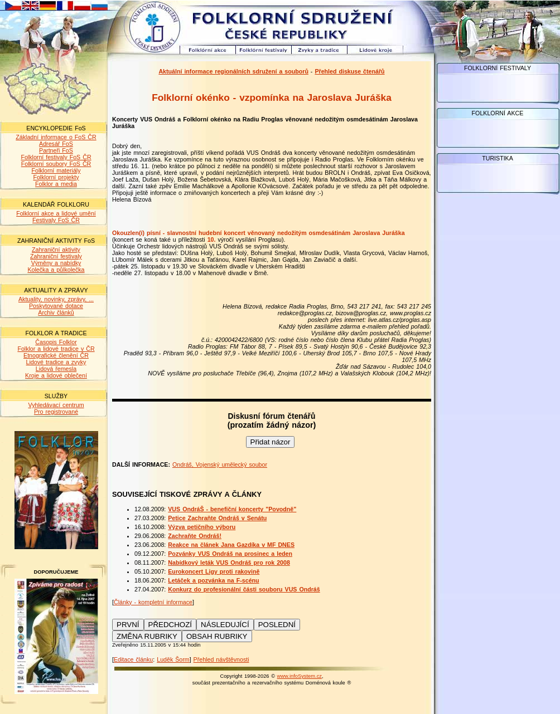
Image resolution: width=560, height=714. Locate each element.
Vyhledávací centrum (56, 405)
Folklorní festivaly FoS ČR (56, 157)
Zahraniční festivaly (56, 256)
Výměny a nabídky (56, 263)
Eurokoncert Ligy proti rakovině (213, 571)
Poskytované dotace (56, 305)
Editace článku (133, 659)
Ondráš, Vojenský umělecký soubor (219, 464)
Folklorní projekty (56, 177)
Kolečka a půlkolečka (55, 269)
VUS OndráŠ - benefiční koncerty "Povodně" (232, 509)
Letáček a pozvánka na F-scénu (213, 580)
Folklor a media (56, 183)
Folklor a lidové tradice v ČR (55, 348)
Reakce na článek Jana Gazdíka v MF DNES (231, 544)
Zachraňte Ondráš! (194, 535)
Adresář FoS (56, 143)
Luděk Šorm (173, 659)
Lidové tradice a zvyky (56, 362)
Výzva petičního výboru (201, 527)
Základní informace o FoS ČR (56, 137)
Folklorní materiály (55, 170)
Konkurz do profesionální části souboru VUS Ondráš (244, 589)
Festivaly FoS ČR (56, 220)
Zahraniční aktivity (56, 249)
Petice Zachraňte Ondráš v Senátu (217, 518)
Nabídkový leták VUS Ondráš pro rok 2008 (229, 562)
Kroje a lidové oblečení (56, 375)
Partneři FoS (56, 150)
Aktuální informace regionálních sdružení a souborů (233, 71)
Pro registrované (56, 411)
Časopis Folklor (55, 342)
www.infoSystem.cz (299, 676)
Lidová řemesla (56, 368)
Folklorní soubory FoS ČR (56, 163)
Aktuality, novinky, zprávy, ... (56, 299)
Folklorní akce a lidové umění (56, 213)
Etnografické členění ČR (56, 355)
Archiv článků (56, 312)
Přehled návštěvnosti (221, 659)
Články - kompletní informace (153, 602)
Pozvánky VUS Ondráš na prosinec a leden (230, 553)
